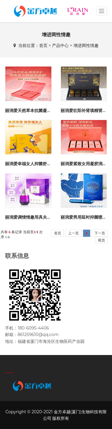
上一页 (73, 233)
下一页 (99, 233)
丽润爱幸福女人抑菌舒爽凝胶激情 (36, 163)
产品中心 (60, 45)
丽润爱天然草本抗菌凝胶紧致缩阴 (36, 110)
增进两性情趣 (86, 45)
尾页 (101, 240)
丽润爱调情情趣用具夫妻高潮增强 (36, 217)
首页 (43, 45)
